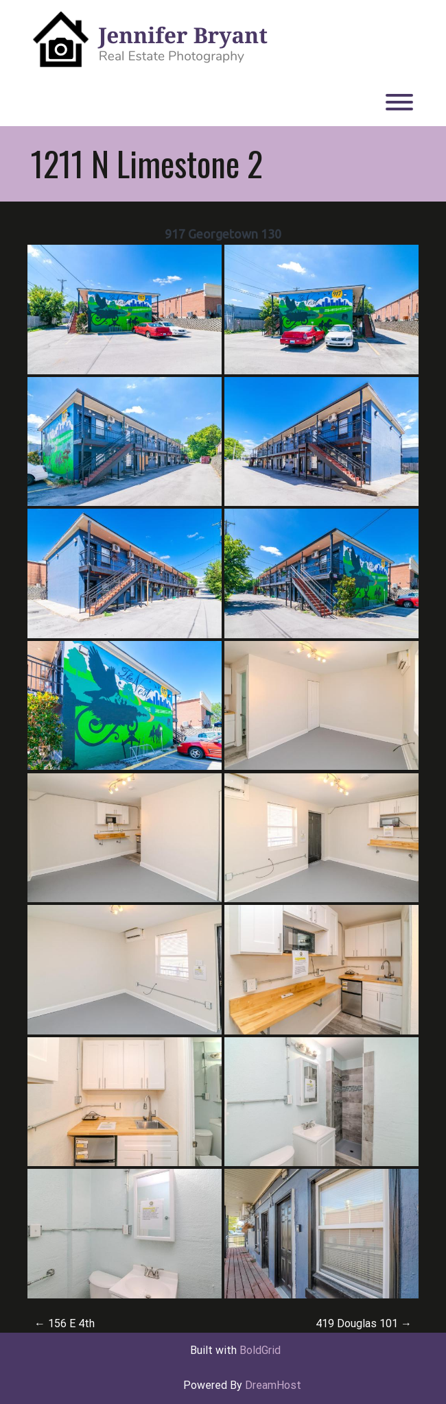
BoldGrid (260, 1350)
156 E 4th (64, 1323)
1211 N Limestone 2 (147, 163)
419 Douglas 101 (364, 1323)
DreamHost (273, 1385)
